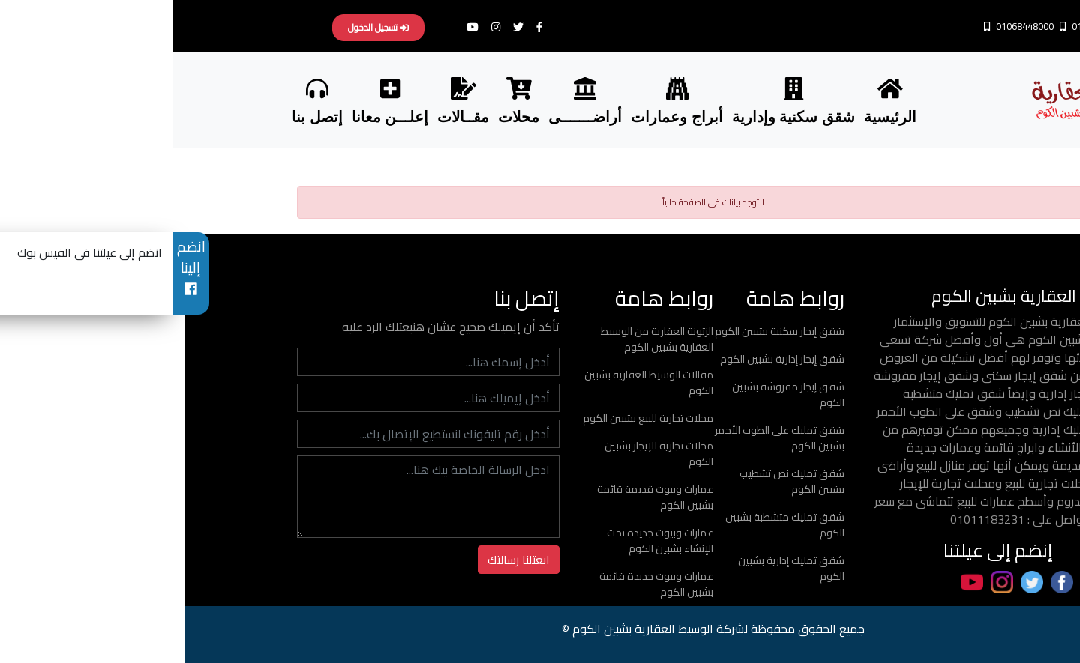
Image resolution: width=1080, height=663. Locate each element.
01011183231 (918, 26)
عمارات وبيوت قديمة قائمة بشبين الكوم (482, 497)
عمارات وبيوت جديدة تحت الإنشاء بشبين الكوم (487, 540)
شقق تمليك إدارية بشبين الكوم (618, 568)
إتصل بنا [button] (144, 98)
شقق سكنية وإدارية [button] (620, 98)
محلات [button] (345, 98)
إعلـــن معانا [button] (217, 98)
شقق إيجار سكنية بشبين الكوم (606, 331)
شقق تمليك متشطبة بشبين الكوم (611, 524)
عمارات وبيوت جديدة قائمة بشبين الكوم (483, 584)
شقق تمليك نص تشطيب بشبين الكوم (618, 481)
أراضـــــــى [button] (411, 98)
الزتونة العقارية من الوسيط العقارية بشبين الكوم (484, 339)
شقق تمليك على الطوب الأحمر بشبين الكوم (606, 437)
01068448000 (843, 26)
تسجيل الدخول (205, 27)
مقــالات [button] (290, 98)
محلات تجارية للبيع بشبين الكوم (475, 418)
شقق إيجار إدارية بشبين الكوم (609, 359)
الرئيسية (717, 98)
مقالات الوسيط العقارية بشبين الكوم (475, 382)
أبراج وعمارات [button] (504, 98)
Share (1037, 157)
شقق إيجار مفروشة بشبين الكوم (615, 394)
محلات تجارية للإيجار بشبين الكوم (485, 453)
